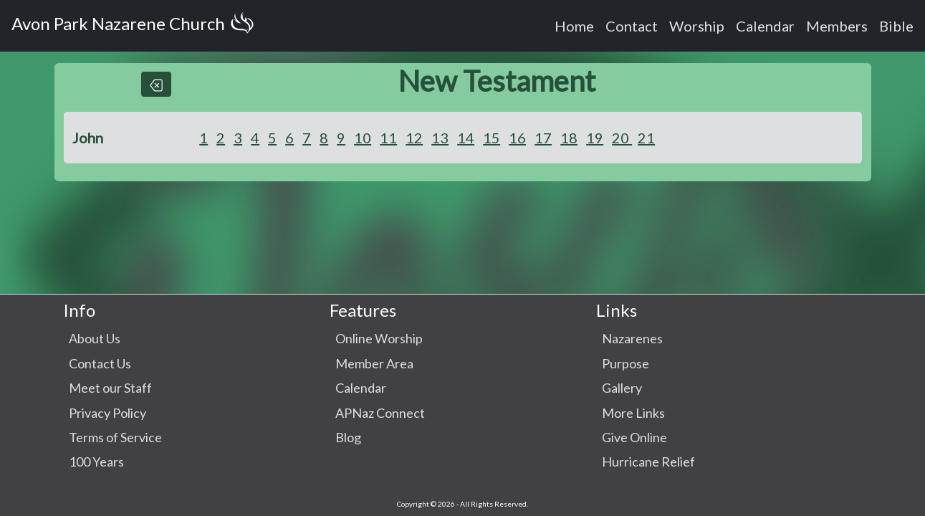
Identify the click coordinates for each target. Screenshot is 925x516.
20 (622, 137)
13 (440, 137)
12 (414, 137)
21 (646, 137)
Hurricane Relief (648, 461)
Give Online (634, 437)
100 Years (96, 461)
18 (568, 137)
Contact (631, 25)
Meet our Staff (110, 388)
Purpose (625, 363)
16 (517, 137)
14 (465, 137)
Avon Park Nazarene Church (135, 25)
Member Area (374, 363)
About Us (94, 338)
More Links (633, 413)
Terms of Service (115, 437)
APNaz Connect (380, 413)
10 (362, 137)
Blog (348, 437)
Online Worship (379, 338)
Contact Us (100, 363)
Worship (696, 25)
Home (574, 25)
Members (837, 25)
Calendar (765, 25)
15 (491, 137)
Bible (896, 25)
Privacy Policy (107, 413)
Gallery (622, 388)
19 (594, 137)
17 (543, 137)
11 (388, 137)
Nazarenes (632, 338)
